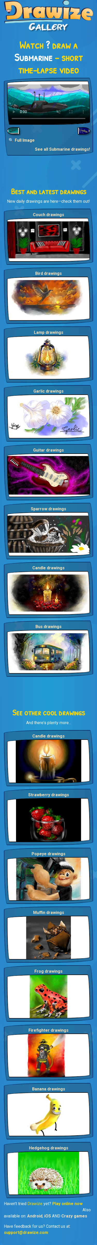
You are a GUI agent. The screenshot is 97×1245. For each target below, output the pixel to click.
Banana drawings (48, 1089)
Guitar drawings (48, 450)
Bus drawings (48, 626)
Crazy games (74, 1216)
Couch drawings (48, 214)
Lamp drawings (48, 332)
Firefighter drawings (48, 1030)
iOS (47, 1216)
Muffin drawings (48, 912)
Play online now (67, 1203)
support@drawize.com (26, 1232)
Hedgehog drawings (48, 1148)
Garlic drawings (48, 391)
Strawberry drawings (48, 794)
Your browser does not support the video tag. (48, 103)
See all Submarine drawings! (62, 149)
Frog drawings (48, 971)
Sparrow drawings (48, 508)
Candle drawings (48, 567)
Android (34, 1216)
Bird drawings (48, 273)
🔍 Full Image (22, 140)
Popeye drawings (48, 853)
